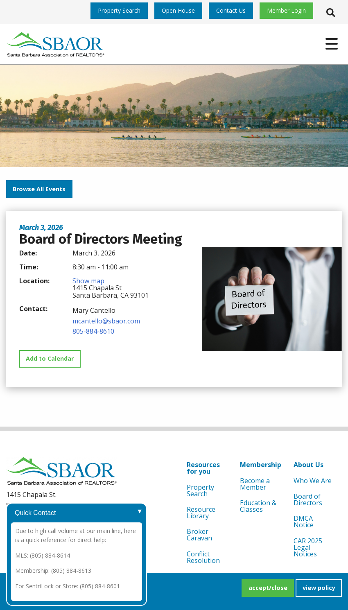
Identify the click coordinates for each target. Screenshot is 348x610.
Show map (88, 280)
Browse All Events (39, 189)
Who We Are (313, 480)
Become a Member (255, 484)
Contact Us (231, 10)
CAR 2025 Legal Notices (308, 547)
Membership (260, 464)
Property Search (119, 10)
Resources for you (203, 468)
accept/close (268, 588)
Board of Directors (308, 499)
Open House (178, 10)
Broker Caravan (199, 534)
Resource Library (201, 512)
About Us (308, 464)
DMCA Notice (304, 521)
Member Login (286, 10)
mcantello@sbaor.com (106, 320)
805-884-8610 (93, 331)
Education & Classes (258, 506)
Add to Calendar (50, 358)
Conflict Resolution (203, 557)
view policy (319, 588)
